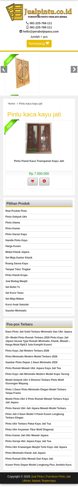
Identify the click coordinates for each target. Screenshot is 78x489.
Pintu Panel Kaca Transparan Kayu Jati (39, 161)
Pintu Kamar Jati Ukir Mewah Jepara (26, 435)
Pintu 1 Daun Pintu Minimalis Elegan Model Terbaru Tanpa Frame (35, 391)
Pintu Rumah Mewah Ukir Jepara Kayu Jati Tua (33, 368)
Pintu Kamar (12, 228)
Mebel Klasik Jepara (17, 252)
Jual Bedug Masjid (16, 281)
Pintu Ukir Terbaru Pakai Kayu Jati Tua (28, 423)
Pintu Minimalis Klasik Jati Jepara (25, 452)
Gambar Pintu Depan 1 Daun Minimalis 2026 (31, 362)
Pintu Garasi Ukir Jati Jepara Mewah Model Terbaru (35, 408)
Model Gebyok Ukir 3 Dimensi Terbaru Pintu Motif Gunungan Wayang (34, 381)
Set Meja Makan (14, 298)
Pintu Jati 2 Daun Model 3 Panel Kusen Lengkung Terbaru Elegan (34, 416)
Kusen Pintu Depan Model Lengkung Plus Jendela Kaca (38, 464)
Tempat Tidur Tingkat (18, 269)
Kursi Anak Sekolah (17, 304)
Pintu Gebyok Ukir (16, 216)
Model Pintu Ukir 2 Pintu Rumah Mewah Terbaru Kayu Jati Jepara (37, 400)
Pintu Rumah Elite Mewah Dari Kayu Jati (29, 458)
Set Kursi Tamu (14, 292)
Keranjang (39, 43)
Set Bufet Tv (12, 287)
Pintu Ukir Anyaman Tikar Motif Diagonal (29, 429)
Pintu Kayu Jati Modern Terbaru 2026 (27, 350)
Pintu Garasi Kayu (16, 234)
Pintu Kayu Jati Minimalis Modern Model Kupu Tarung (37, 374)
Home (11, 103)
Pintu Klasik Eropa (16, 275)
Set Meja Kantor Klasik (18, 257)
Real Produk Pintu (16, 210)
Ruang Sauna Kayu (16, 263)
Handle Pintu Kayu (16, 240)
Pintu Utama (12, 222)
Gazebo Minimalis (15, 310)
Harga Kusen (13, 246)
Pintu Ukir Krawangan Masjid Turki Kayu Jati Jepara (36, 447)
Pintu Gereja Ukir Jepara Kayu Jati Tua (28, 441)
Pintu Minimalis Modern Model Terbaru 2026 (31, 356)
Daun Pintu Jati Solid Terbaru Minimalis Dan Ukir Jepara (38, 331)
